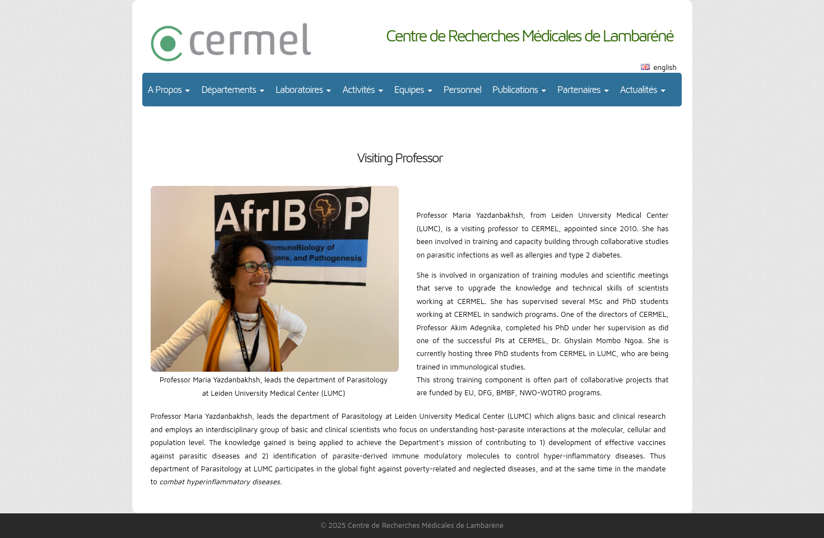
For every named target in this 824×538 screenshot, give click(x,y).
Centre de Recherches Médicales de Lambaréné (529, 35)
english (665, 67)
